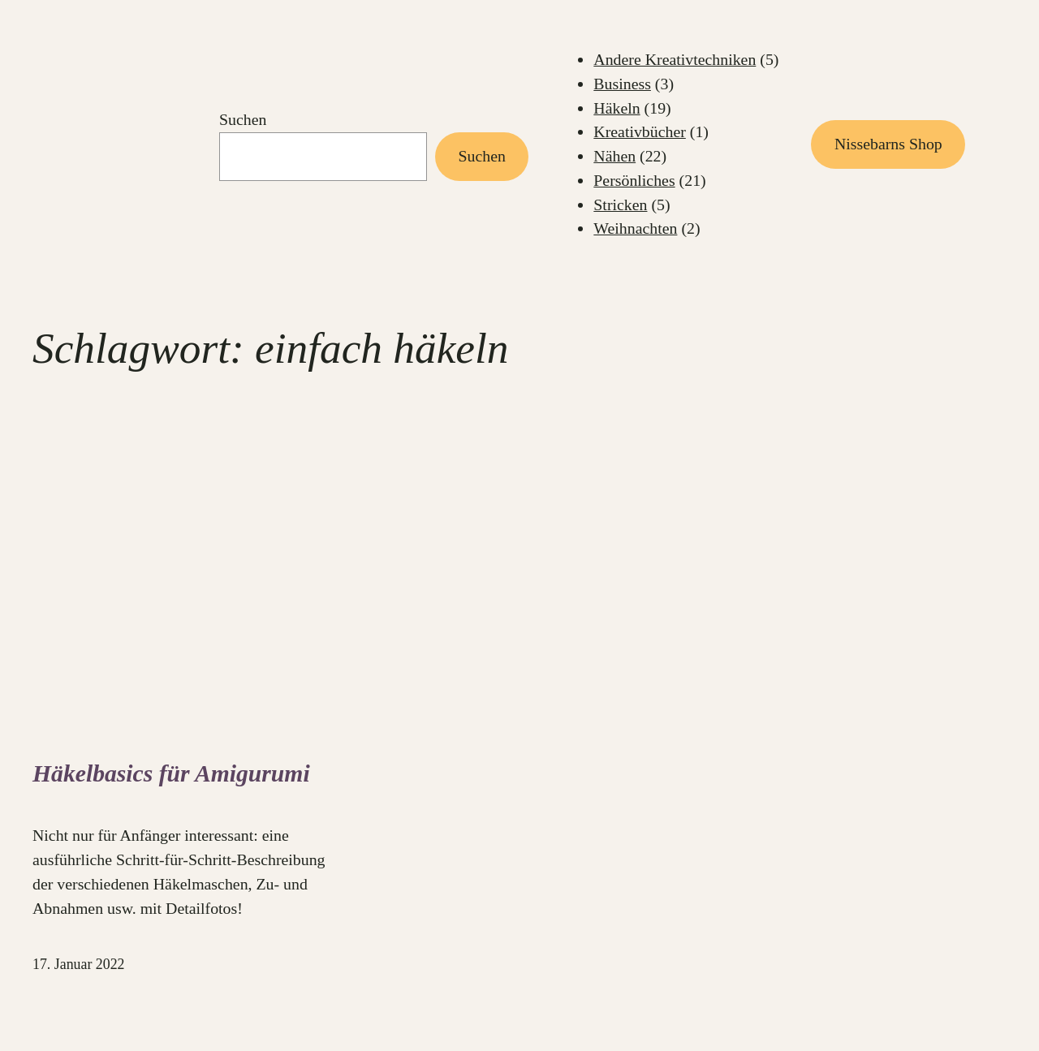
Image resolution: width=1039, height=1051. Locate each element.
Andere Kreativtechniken (674, 59)
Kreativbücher (639, 131)
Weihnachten (635, 228)
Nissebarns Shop (888, 144)
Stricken (620, 204)
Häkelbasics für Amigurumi (171, 773)
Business (622, 84)
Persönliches (634, 180)
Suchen (242, 119)
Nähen (614, 156)
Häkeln (616, 108)
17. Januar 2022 (78, 964)
